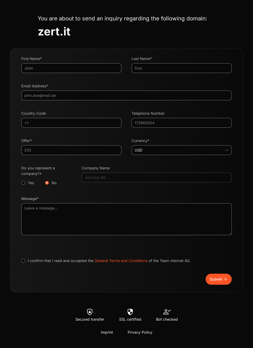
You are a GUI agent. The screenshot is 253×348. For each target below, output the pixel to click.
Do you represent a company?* (46, 176)
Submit (219, 279)
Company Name (96, 168)
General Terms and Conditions (121, 260)
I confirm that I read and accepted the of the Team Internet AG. (109, 260)
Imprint (107, 332)
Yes (31, 182)
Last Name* (142, 58)
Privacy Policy (140, 332)
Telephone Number (148, 113)
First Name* (31, 58)
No (54, 182)
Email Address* (34, 86)
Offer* (26, 140)
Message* (30, 198)
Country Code (33, 113)
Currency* (140, 140)
